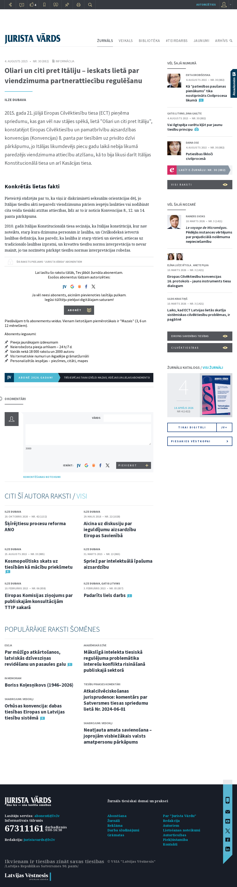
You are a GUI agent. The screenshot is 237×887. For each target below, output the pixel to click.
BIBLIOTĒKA (149, 40)
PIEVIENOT (127, 465)
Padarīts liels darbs (105, 595)
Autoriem (171, 825)
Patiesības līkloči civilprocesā (199, 156)
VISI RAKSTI (199, 184)
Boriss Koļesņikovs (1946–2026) (39, 685)
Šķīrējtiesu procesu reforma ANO (35, 526)
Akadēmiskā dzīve (95, 645)
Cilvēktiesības (199, 347)
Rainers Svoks (195, 216)
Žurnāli (113, 820)
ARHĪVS (221, 40)
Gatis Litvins (110, 583)
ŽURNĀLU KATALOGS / (195, 367)
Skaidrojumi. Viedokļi (19, 699)
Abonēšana (117, 816)
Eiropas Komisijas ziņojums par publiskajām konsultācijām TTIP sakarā (39, 601)
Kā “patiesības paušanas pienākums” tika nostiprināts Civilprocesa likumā (206, 93)
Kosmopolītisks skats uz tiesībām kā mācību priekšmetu (39, 564)
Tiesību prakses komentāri (102, 684)
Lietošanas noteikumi (182, 830)
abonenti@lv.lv (47, 816)
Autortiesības (175, 835)
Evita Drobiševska (198, 75)
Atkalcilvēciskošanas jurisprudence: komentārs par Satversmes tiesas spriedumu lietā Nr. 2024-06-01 (116, 700)
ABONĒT (75, 310)
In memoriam (13, 678)
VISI (81, 496)
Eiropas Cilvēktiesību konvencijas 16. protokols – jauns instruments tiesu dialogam (199, 281)
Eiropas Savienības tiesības (199, 336)
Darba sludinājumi (123, 830)
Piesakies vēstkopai (199, 441)
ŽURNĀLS (105, 40)
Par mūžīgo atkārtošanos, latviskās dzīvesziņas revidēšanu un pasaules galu (35, 658)
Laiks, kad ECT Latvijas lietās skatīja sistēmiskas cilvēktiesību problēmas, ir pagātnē (198, 315)
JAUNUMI (202, 40)
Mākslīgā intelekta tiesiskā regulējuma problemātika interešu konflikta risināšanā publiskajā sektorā (114, 661)
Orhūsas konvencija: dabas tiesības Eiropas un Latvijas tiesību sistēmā (35, 712)
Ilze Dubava (15, 99)
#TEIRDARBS (177, 40)
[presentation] (128, 453)
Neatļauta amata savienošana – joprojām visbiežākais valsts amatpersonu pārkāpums (118, 736)
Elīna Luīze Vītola (179, 265)
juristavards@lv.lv (39, 839)
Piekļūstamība (175, 839)
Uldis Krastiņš (177, 298)
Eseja (8, 645)
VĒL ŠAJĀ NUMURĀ (181, 63)
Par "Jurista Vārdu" (179, 816)
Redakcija (171, 820)
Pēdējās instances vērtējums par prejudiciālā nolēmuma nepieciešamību (209, 234)
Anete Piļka (201, 265)
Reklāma (115, 825)
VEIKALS (126, 40)
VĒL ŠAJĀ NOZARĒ (181, 204)
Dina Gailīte (194, 113)
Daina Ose (192, 142)
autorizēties (206, 4)
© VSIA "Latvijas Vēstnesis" (131, 861)
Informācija (65, 61)
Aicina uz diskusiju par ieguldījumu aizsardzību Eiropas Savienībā (110, 529)
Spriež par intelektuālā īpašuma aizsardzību (118, 564)
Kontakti (170, 844)
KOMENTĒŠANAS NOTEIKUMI (42, 477)
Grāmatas (116, 835)
